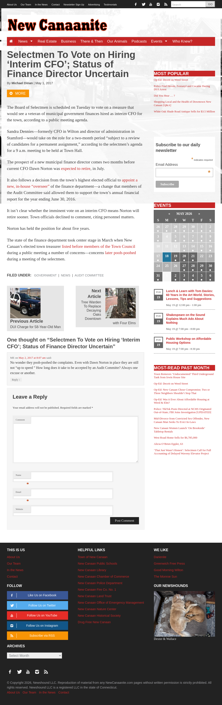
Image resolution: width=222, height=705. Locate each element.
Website (19, 509)
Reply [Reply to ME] (16, 379)
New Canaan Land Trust (94, 596)
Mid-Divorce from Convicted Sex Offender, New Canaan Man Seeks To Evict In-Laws (181, 420)
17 (158, 256)
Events (160, 41)
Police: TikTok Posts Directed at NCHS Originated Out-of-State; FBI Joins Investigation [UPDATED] (182, 410)
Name (22, 476)
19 (175, 256)
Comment (20, 420)
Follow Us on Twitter (32, 605)
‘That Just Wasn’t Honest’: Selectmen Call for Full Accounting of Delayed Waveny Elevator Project (182, 452)
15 (201, 246)
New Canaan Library (92, 570)
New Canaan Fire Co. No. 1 (97, 589)
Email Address (183, 165)
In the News (41, 4)
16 (210, 246)
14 (193, 246)
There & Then (91, 41)
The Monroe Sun (165, 576)
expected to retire (75, 168)
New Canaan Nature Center (97, 609)
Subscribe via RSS (32, 635)
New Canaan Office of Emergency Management (111, 602)
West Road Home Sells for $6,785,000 (175, 437)
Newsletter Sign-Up (74, 4)
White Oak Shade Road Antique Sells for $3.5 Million (184, 111)
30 (193, 226)
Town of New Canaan (93, 557)
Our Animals (117, 41)
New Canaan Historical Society (99, 615)
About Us (12, 4)
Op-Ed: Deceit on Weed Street (171, 79)
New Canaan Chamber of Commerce (103, 576)
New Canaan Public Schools (97, 563)
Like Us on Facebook (32, 595)
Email (22, 493)
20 (184, 256)
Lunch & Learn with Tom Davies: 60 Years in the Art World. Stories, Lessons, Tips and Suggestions (190, 295)
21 (193, 256)
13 (184, 246)
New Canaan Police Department (100, 583)
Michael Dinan (22, 83)
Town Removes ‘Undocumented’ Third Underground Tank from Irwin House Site (184, 375)
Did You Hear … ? (164, 95)
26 (158, 226)
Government (45, 275)
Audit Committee (89, 275)
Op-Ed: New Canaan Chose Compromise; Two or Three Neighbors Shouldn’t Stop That (182, 391)
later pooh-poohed (120, 252)
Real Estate (47, 41)
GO (210, 4)
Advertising (94, 4)
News (26, 41)
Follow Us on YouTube (33, 615)
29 (184, 226)
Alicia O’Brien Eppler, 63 (168, 443)
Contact (55, 4)
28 (175, 226)
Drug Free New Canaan (94, 622)
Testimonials (110, 4)
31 (158, 275)
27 (166, 226)
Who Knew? (182, 41)
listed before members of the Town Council (98, 246)
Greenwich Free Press (169, 563)
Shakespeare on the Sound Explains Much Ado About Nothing (185, 318)
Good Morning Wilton (168, 570)
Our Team (26, 4)
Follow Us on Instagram (33, 625)
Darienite (160, 557)
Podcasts (139, 41)
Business (68, 41)
